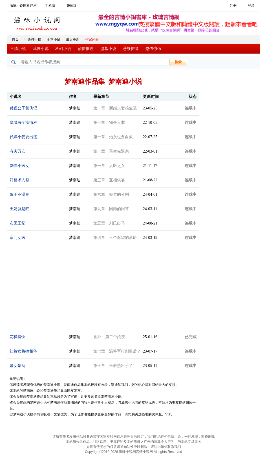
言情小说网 (144, 452)
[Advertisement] (231, 156)
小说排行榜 (32, 39)
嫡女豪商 (17, 366)
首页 (15, 39)
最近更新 (73, 39)
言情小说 (18, 49)
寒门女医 (17, 237)
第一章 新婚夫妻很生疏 (115, 108)
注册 (233, 6)
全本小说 (53, 39)
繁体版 (72, 6)
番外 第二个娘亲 (109, 337)
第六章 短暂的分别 (111, 194)
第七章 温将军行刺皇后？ (117, 351)
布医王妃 (17, 223)
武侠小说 (40, 49)
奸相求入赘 (19, 180)
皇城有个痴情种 (23, 122)
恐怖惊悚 (153, 49)
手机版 (50, 6)
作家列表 (92, 39)
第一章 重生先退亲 (111, 151)
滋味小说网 (38, 22)
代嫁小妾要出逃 (23, 137)
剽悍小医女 (19, 166)
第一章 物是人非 (109, 122)
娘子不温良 (19, 194)
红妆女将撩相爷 (23, 351)
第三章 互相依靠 (109, 180)
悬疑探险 (131, 49)
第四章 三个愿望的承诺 (115, 237)
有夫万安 (17, 151)
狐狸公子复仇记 (23, 108)
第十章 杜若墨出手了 (113, 366)
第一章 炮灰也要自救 (113, 137)
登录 (251, 6)
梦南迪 (75, 108)
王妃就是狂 (19, 209)
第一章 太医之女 (109, 166)
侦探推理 (86, 49)
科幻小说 (63, 49)
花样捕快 (17, 337)
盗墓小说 (108, 49)
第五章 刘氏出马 (109, 223)
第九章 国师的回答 (111, 209)
